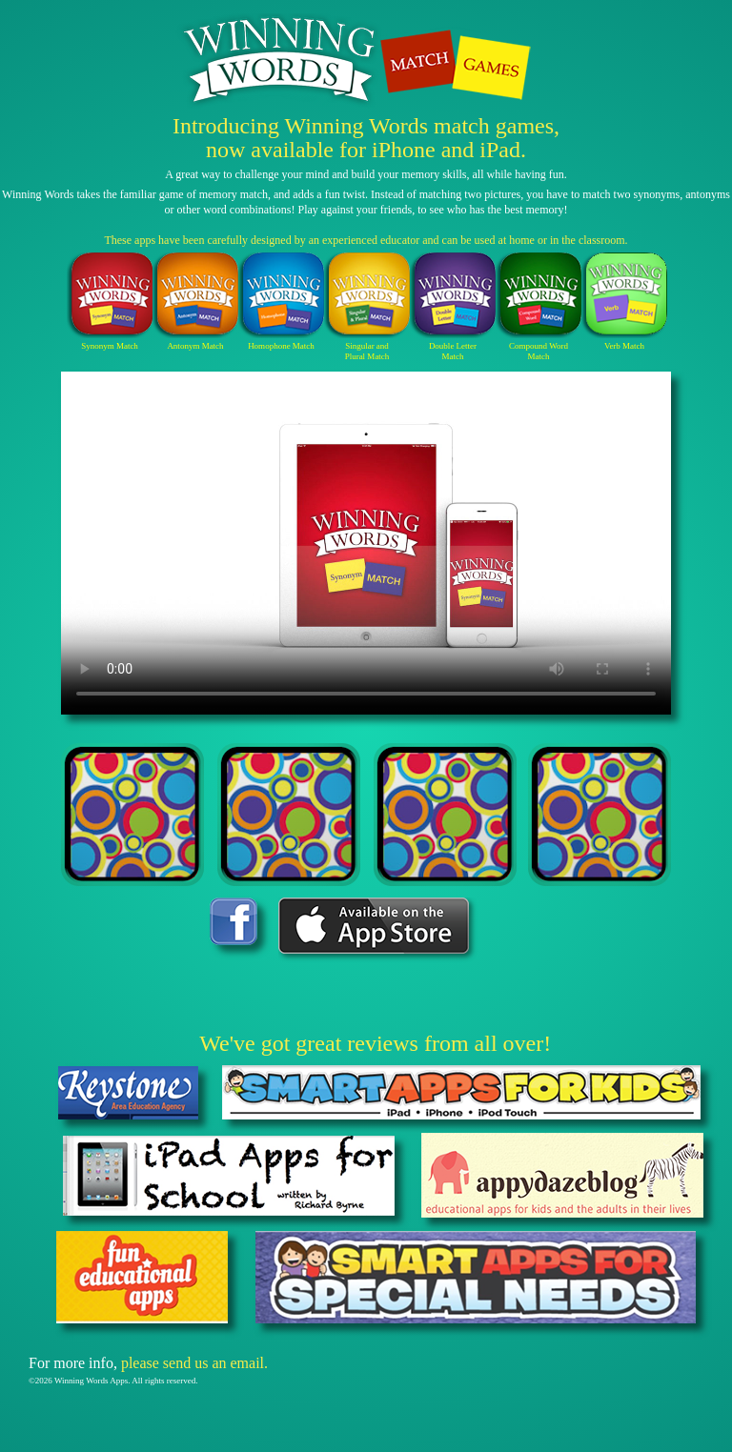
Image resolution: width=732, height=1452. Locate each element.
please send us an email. (194, 1363)
